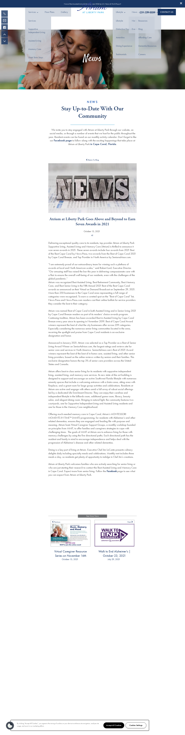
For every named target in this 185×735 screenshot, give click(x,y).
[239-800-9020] (4, 13)
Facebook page (63, 144)
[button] (181, 3)
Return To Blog (92, 163)
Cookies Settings (136, 725)
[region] (79, 725)
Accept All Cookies (113, 725)
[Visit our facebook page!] (4, 27)
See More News (92, 519)
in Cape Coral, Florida (103, 147)
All (92, 238)
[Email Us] (4, 20)
